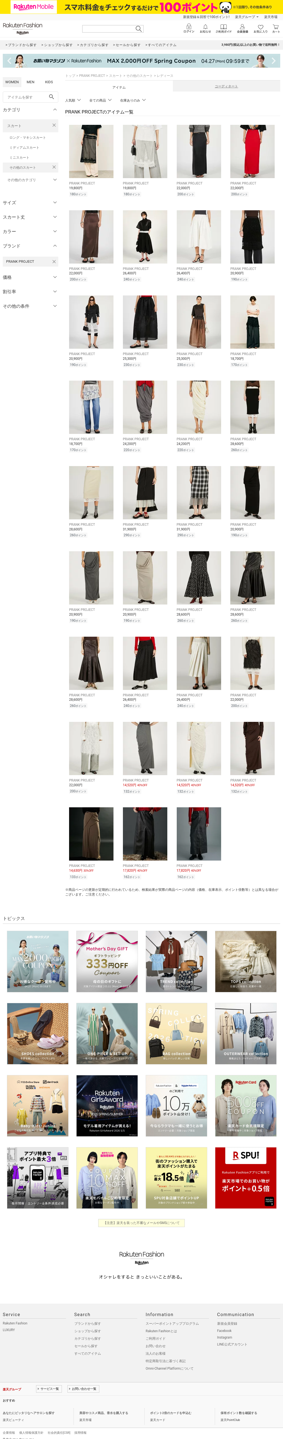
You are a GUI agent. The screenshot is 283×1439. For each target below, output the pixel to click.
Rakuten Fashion (15, 1317)
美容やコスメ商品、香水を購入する (103, 1406)
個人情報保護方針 (31, 1426)
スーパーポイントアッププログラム (172, 1317)
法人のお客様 (156, 1347)
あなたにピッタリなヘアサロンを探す (29, 1406)
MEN (30, 82)
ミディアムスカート (24, 148)
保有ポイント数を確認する (239, 1406)
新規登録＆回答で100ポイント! (206, 17)
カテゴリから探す (87, 1332)
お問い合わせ (156, 1339)
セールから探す (86, 1339)
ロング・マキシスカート (27, 138)
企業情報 (9, 1426)
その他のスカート (22, 168)
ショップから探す (87, 1324)
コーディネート (226, 86)
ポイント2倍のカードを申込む (170, 1406)
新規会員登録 (227, 1317)
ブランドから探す (87, 1317)
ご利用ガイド (156, 1332)
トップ (70, 76)
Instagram (224, 1331)
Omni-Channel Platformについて (170, 1362)
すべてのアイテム (87, 1347)
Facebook (224, 1324)
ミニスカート (19, 158)
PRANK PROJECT (92, 76)
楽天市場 (270, 17)
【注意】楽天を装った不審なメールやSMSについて (141, 1216)
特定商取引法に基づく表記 (166, 1354)
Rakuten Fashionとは (161, 1324)
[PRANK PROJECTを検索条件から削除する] (54, 261)
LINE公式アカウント (232, 1338)
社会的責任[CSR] (59, 1426)
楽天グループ (245, 17)
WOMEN (12, 82)
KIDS (49, 82)
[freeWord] (30, 97)
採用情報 (80, 1426)
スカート (14, 126)
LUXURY (9, 1323)
